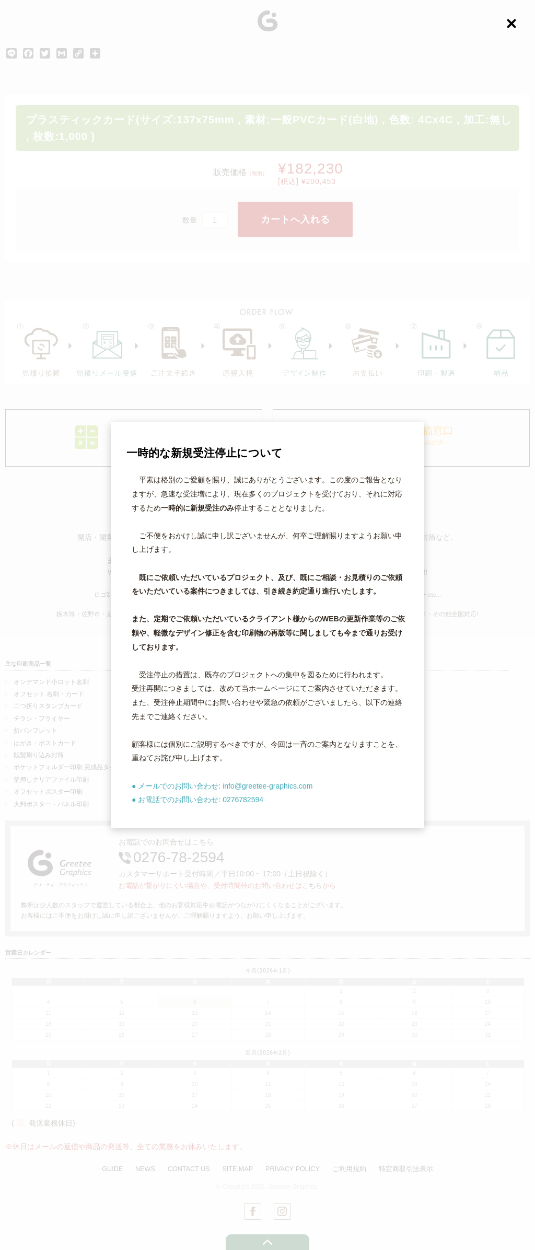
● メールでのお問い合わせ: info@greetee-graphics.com (222, 786)
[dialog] (267, 624)
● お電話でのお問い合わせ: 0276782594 (197, 799)
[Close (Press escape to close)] (511, 23)
